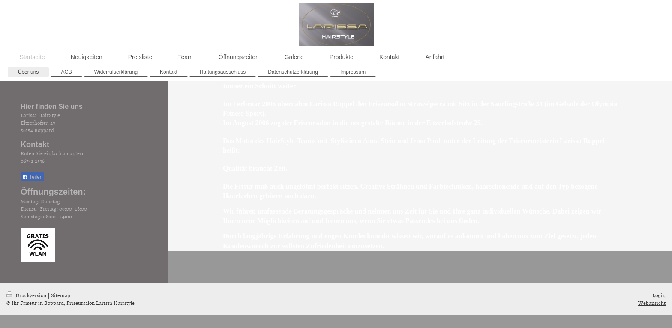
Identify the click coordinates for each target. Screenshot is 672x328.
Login (659, 295)
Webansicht (652, 302)
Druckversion (27, 295)
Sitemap (60, 295)
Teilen (32, 177)
